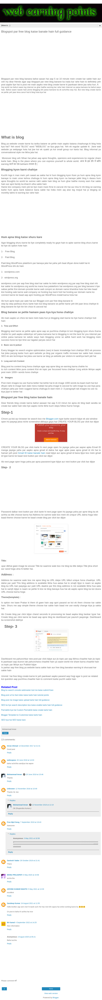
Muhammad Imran (14, 774)
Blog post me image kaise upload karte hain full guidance (25, 700)
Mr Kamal (11, 922)
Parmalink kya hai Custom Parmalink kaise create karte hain (27, 710)
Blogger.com (52, 418)
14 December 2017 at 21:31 (29, 746)
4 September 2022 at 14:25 (26, 922)
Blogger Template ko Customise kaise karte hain (22, 715)
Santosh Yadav (13, 860)
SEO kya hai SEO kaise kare (13, 720)
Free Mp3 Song (13, 822)
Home (51, 989)
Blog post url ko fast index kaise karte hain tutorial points (25, 695)
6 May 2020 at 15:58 (31, 875)
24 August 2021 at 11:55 (30, 903)
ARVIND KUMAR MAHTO (17, 889)
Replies (12, 800)
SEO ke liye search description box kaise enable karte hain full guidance (32, 705)
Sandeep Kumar (13, 903)
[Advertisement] (51, 55)
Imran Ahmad (12, 746)
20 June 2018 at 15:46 (34, 774)
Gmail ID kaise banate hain (32, 453)
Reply (9, 753)
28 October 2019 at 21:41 (30, 860)
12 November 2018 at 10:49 (26, 789)
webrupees (11, 760)
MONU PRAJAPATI (14, 875)
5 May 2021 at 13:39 (36, 889)
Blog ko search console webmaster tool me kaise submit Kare (27, 690)
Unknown (11, 789)
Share (5, 733)
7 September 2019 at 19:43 (30, 822)
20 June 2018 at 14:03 (25, 760)
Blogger (56, 998)
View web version (51, 993)
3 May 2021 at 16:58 (32, 838)
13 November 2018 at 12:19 (43, 805)
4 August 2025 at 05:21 (27, 937)
